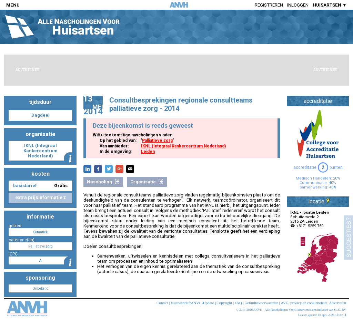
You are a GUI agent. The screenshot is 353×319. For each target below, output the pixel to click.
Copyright (224, 303)
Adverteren (337, 303)
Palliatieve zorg (157, 140)
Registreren (269, 5)
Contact (162, 303)
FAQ (238, 303)
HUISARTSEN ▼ (330, 5)
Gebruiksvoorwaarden (262, 303)
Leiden (148, 151)
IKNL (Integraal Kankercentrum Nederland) (183, 146)
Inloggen (298, 5)
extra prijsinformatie (40, 197)
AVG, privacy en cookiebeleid (303, 303)
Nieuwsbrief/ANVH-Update (192, 303)
